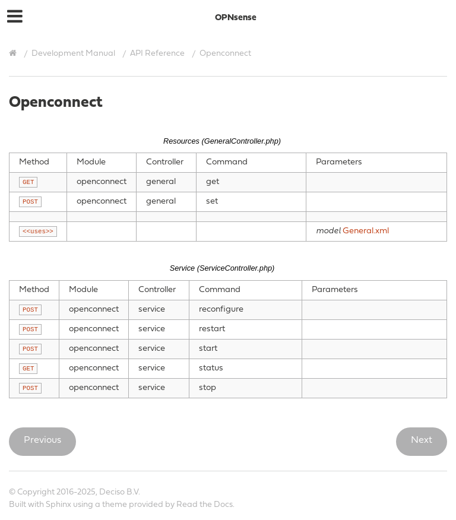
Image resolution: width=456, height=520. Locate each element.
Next (421, 440)
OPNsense (235, 18)
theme (114, 504)
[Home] (14, 53)
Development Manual (73, 53)
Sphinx (58, 504)
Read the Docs (204, 504)
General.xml (366, 231)
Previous (42, 440)
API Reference (157, 53)
